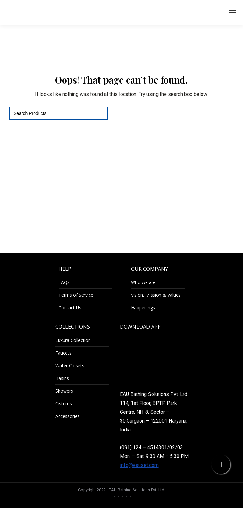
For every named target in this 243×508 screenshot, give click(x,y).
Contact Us (70, 308)
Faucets (63, 353)
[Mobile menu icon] (233, 12)
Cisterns (63, 403)
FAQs (64, 282)
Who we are (143, 282)
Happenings (143, 308)
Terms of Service (76, 295)
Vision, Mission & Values (156, 295)
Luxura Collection (73, 340)
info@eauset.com (139, 465)
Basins (62, 378)
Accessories (67, 416)
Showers (64, 391)
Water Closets (69, 365)
